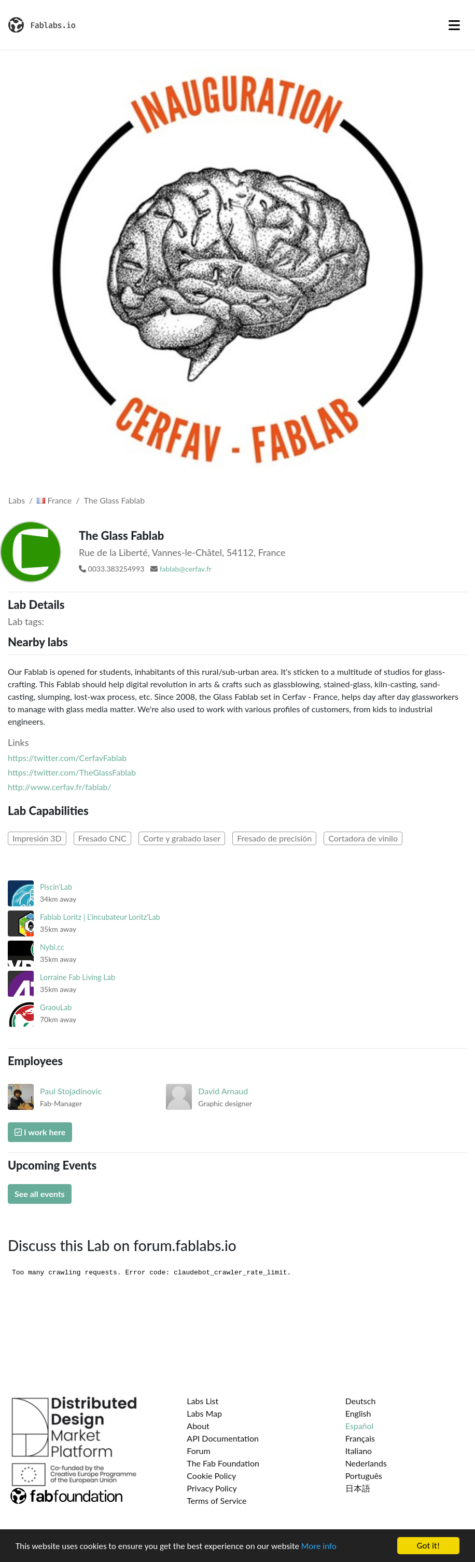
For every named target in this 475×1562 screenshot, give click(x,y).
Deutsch (360, 1401)
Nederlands (366, 1463)
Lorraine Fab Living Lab (77, 977)
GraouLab (56, 1007)
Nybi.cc (52, 947)
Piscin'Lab (56, 886)
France (54, 500)
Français (360, 1438)
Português (363, 1475)
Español (359, 1426)
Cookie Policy (211, 1475)
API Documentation (223, 1438)
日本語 (357, 1488)
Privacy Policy (212, 1488)
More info (319, 1547)
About (198, 1426)
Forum (198, 1451)
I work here (40, 1132)
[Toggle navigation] (454, 25)
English (358, 1413)
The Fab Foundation (223, 1463)
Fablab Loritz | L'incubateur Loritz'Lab (100, 917)
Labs (16, 500)
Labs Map (204, 1413)
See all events (40, 1194)
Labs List (202, 1401)
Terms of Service (216, 1500)
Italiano (358, 1451)
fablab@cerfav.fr (186, 568)
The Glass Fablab (114, 500)
